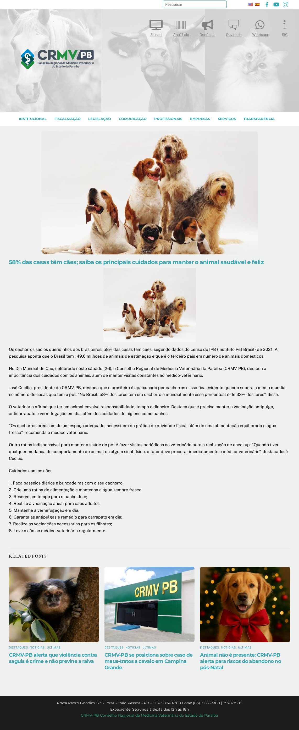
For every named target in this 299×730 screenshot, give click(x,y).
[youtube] (276, 4)
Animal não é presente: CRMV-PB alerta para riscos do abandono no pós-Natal (240, 661)
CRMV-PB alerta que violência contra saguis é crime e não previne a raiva (53, 658)
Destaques (18, 647)
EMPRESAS (200, 119)
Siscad (156, 27)
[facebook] (267, 4)
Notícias (37, 647)
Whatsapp (260, 27)
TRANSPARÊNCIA (259, 119)
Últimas (54, 647)
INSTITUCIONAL (33, 119)
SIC (285, 27)
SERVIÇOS (227, 119)
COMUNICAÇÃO (133, 119)
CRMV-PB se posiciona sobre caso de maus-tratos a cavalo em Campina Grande (148, 661)
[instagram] (285, 4)
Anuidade (181, 27)
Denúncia (207, 27)
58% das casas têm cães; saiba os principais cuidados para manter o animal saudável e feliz (136, 262)
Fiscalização (67, 119)
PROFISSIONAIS (168, 119)
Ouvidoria (234, 27)
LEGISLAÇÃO (99, 119)
